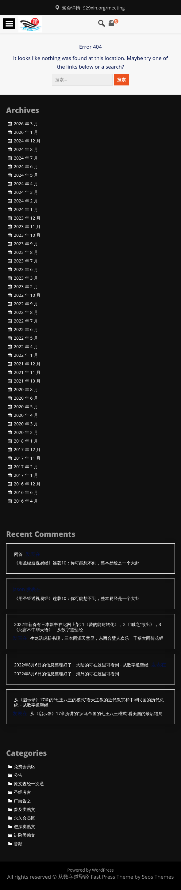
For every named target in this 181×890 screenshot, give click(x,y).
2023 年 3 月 (26, 278)
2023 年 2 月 (26, 286)
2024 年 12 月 (27, 141)
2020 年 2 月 (26, 432)
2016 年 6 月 (26, 492)
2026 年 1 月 (26, 132)
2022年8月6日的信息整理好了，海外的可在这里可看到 (66, 674)
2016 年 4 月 (26, 501)
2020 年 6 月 (26, 398)
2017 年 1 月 (26, 475)
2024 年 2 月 (26, 201)
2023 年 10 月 (27, 235)
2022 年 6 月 (26, 329)
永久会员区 (24, 818)
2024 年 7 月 (26, 158)
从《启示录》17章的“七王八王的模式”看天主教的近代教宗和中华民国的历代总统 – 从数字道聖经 (89, 702)
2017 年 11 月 (27, 458)
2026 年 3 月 (26, 123)
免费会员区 (24, 766)
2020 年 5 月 (26, 406)
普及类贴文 (24, 809)
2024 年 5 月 (26, 175)
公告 (18, 775)
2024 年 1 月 (26, 209)
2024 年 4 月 (26, 184)
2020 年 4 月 (26, 415)
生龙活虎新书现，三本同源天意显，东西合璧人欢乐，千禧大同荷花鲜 (96, 638)
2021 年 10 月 (27, 381)
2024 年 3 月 (26, 192)
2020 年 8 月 (26, 389)
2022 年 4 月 (26, 346)
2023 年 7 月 (26, 261)
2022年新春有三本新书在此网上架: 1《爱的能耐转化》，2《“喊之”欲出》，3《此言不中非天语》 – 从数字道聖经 (87, 627)
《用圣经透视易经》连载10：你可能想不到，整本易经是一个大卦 (76, 563)
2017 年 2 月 (26, 467)
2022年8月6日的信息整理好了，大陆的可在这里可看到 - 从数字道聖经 (81, 665)
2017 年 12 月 (27, 449)
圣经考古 (22, 792)
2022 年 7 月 (26, 321)
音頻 (18, 844)
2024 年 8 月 (26, 149)
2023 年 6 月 (26, 269)
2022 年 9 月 (26, 304)
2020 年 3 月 (26, 424)
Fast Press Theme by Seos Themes (132, 876)
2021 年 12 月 (27, 364)
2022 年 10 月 (27, 295)
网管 (18, 554)
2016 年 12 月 (27, 484)
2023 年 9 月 (26, 244)
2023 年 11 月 (27, 226)
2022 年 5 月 (26, 338)
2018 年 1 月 (26, 441)
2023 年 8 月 (26, 252)
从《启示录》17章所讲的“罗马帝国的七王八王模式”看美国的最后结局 (96, 713)
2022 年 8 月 (26, 312)
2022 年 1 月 (26, 355)
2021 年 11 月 (27, 372)
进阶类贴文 (24, 835)
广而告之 (22, 801)
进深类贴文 (24, 826)
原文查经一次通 (29, 783)
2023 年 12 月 (27, 218)
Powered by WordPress (90, 870)
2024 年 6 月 (26, 166)
